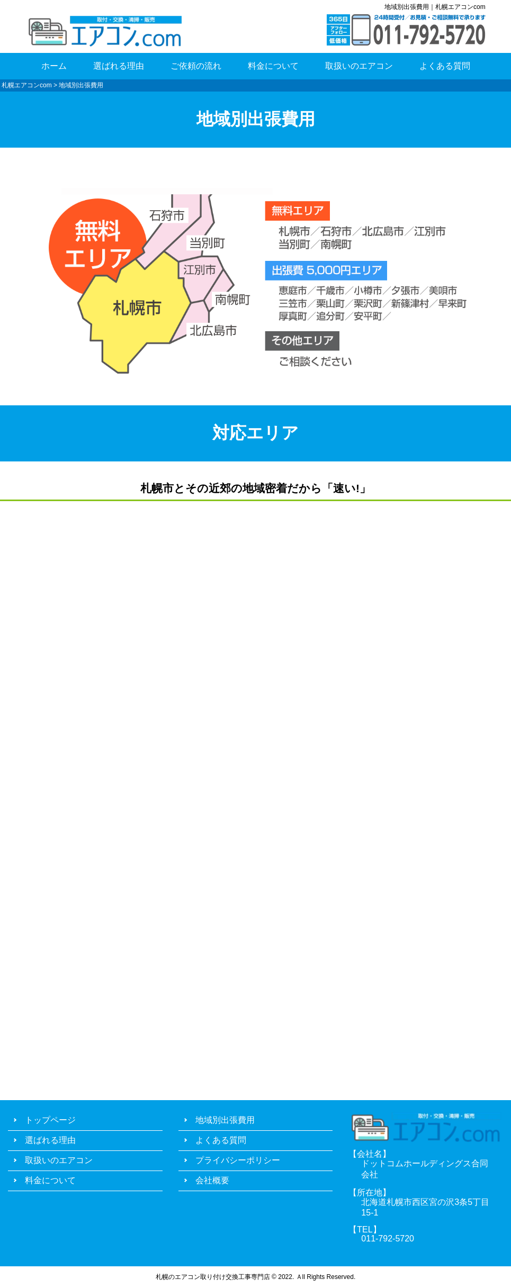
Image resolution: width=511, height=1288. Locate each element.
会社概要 (212, 1180)
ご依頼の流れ (196, 65)
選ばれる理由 (118, 65)
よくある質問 (444, 65)
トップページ (50, 1119)
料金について (273, 65)
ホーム (54, 65)
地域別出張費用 (225, 1119)
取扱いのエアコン (359, 65)
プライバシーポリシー (237, 1160)
